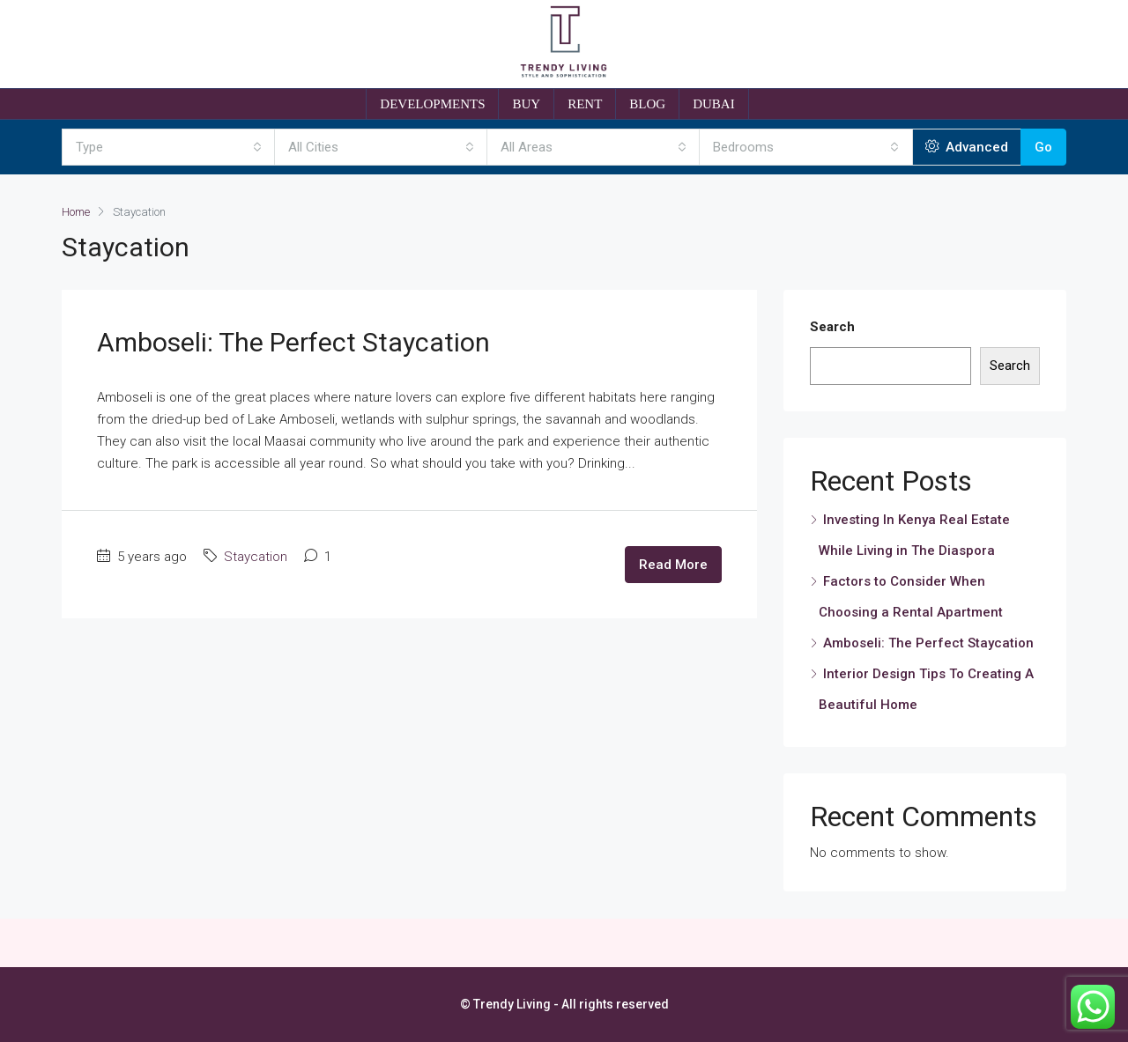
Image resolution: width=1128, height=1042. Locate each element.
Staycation (255, 557)
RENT (585, 104)
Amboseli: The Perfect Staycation (293, 342)
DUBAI (714, 104)
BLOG (647, 104)
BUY (526, 104)
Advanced (966, 147)
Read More (673, 565)
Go (1043, 147)
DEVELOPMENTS (432, 104)
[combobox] (169, 147)
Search (832, 327)
